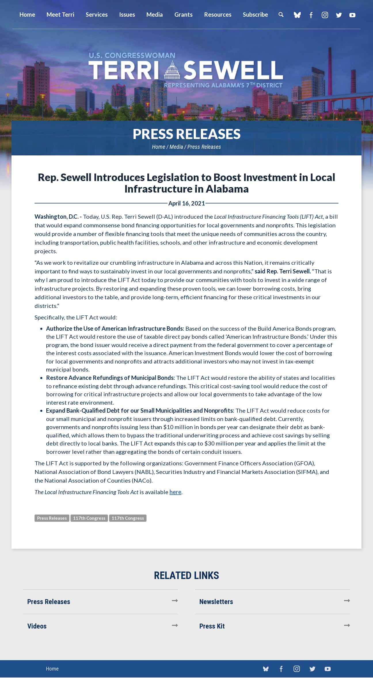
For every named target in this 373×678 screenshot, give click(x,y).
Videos (37, 626)
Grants (183, 14)
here (175, 491)
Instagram (325, 15)
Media (176, 146)
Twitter (338, 15)
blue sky (297, 15)
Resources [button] (217, 14)
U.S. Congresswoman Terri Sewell (186, 70)
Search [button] (281, 14)
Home (158, 146)
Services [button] (97, 14)
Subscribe (255, 14)
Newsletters (216, 602)
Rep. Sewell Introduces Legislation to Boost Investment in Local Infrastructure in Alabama (186, 182)
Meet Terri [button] (60, 14)
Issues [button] (127, 14)
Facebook (311, 15)
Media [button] (154, 14)
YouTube (352, 15)
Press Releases (204, 146)
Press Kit (212, 626)
